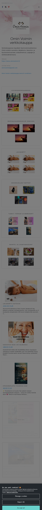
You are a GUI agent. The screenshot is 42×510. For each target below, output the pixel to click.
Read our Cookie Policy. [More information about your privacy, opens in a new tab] (12, 493)
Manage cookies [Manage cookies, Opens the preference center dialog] (21, 498)
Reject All (21, 503)
